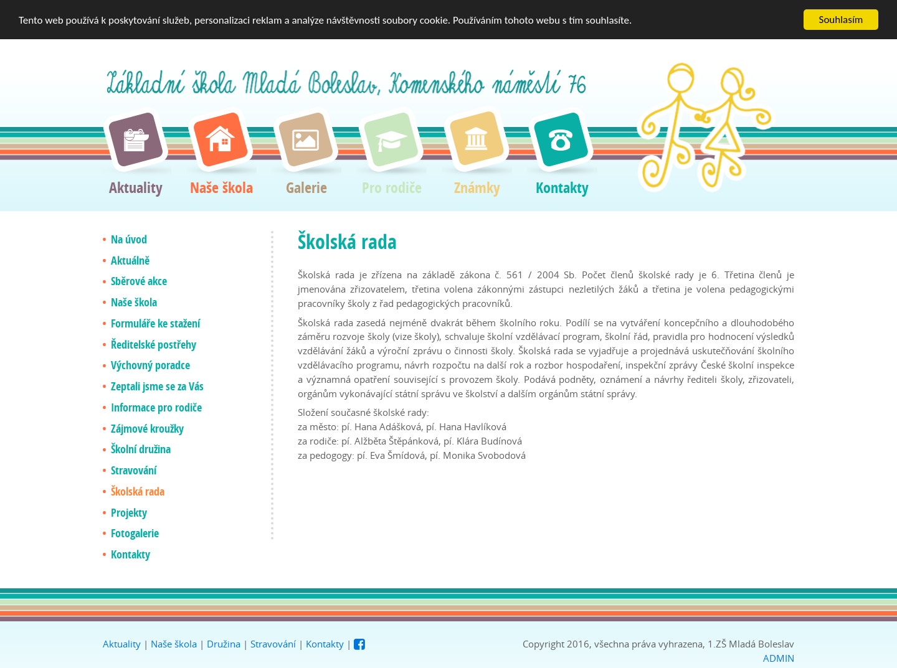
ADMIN (778, 657)
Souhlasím (841, 19)
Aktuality (122, 643)
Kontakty (325, 643)
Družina (223, 643)
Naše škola (174, 643)
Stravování (273, 643)
